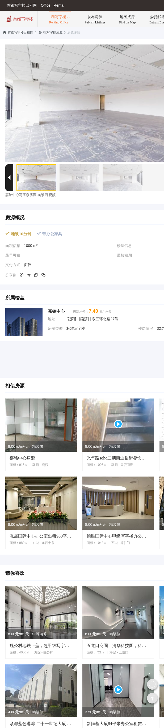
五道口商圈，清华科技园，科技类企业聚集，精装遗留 (118, 645)
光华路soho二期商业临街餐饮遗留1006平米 (118, 458)
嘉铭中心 (56, 311)
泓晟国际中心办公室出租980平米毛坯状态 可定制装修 (41, 536)
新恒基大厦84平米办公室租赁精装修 (118, 723)
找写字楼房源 (50, 32)
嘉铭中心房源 (22, 458)
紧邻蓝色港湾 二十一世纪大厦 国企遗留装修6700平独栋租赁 (41, 723)
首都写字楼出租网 (18, 32)
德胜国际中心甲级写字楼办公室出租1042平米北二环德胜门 (118, 536)
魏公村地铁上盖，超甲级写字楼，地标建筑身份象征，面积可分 (41, 645)
